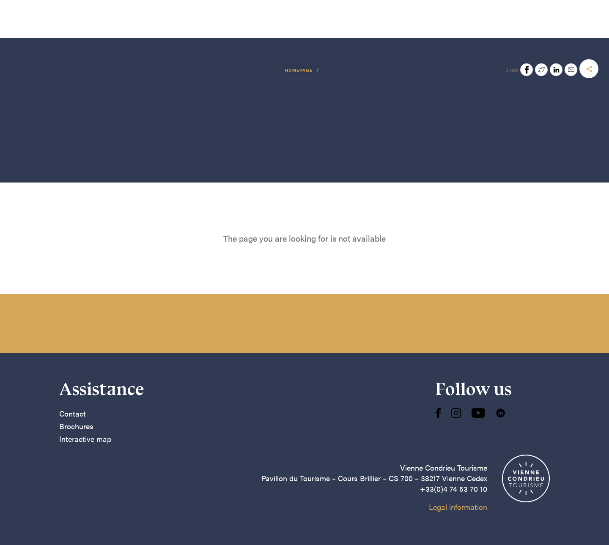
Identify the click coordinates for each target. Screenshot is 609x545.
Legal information (458, 506)
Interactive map (85, 438)
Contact (72, 413)
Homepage (299, 70)
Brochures (76, 426)
